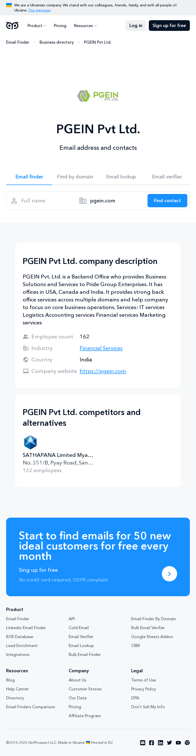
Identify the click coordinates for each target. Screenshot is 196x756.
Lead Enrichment (22, 645)
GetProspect (12, 25)
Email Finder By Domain (153, 618)
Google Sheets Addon (152, 636)
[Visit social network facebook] (151, 742)
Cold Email (79, 627)
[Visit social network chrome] (187, 742)
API (72, 618)
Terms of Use (143, 679)
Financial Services (101, 348)
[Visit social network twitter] (169, 742)
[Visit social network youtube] (178, 742)
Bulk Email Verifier (148, 627)
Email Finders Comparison (30, 706)
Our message (39, 10)
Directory (15, 697)
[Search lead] (167, 200)
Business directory (57, 42)
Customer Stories (85, 688)
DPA (135, 697)
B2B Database (19, 636)
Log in (135, 25)
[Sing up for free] (169, 573)
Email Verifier (81, 636)
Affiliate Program (85, 715)
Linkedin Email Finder (26, 627)
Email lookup (121, 177)
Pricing (60, 25)
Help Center (17, 688)
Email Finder (17, 42)
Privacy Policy (143, 688)
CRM (135, 645)
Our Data (78, 697)
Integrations (17, 654)
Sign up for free (169, 25)
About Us (77, 679)
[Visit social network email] (142, 742)
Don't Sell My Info (148, 706)
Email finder (29, 177)
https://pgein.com (103, 371)
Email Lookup (81, 645)
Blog (10, 679)
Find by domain (75, 177)
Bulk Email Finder (85, 654)
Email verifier (167, 177)
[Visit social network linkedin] (160, 742)
